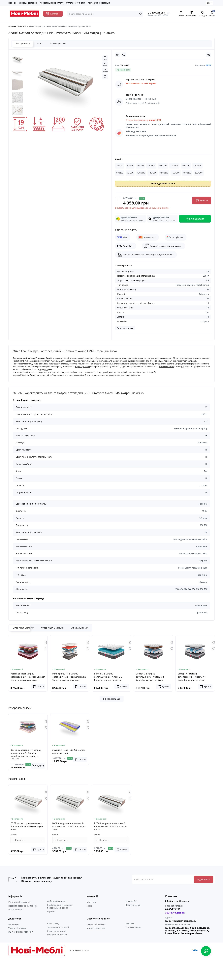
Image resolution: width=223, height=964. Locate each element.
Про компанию (15, 915)
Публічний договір (56, 907)
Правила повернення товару (22, 911)
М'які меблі (131, 907)
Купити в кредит (195, 218)
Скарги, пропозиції (56, 936)
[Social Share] (208, 54)
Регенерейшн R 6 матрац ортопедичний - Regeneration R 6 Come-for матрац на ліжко (69, 676)
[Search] (140, 14)
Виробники (13, 930)
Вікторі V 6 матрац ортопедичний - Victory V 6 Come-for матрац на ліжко (108, 676)
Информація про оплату (51, 2)
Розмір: (119, 159)
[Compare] (117, 54)
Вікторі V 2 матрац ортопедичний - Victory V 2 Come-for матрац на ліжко (150, 676)
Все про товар (22, 43)
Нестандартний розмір (163, 183)
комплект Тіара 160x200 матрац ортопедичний (68, 751)
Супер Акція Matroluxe (52, 627)
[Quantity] (117, 200)
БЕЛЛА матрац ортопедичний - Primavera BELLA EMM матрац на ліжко (110, 832)
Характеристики (58, 43)
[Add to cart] (38, 686)
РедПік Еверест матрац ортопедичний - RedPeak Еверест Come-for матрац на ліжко (28, 676)
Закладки (130, 929)
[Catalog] (53, 14)
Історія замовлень (96, 933)
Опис (39, 43)
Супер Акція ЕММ (79, 627)
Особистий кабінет (96, 930)
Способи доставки (28, 2)
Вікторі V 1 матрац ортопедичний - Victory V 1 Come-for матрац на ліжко (192, 676)
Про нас (12, 2)
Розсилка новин (133, 933)
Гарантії (51, 917)
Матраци (91, 907)
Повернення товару (57, 940)
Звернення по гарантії (58, 933)
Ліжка (89, 911)
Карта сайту (53, 929)
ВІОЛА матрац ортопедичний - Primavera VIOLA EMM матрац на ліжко (68, 832)
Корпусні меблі (133, 910)
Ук (208, 2)
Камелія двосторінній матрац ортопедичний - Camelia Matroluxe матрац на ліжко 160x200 (26, 754)
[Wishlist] (123, 54)
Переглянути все (125, 328)
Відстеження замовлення (20, 937)
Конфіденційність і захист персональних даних (60, 912)
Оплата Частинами (75, 2)
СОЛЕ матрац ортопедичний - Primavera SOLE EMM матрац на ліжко (27, 832)
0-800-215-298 (156, 12)
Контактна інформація (99, 2)
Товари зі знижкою (17, 933)
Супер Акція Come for (23, 627)
